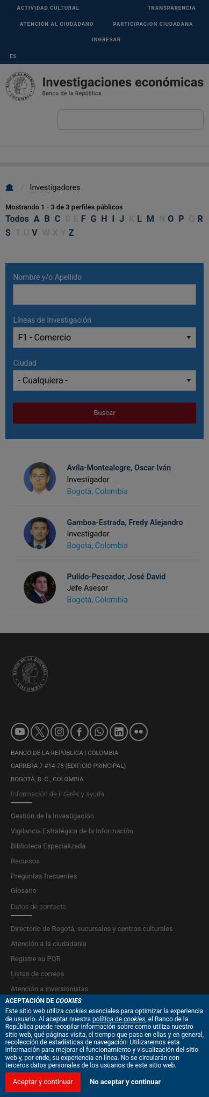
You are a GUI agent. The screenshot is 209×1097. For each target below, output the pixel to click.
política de (119, 1076)
